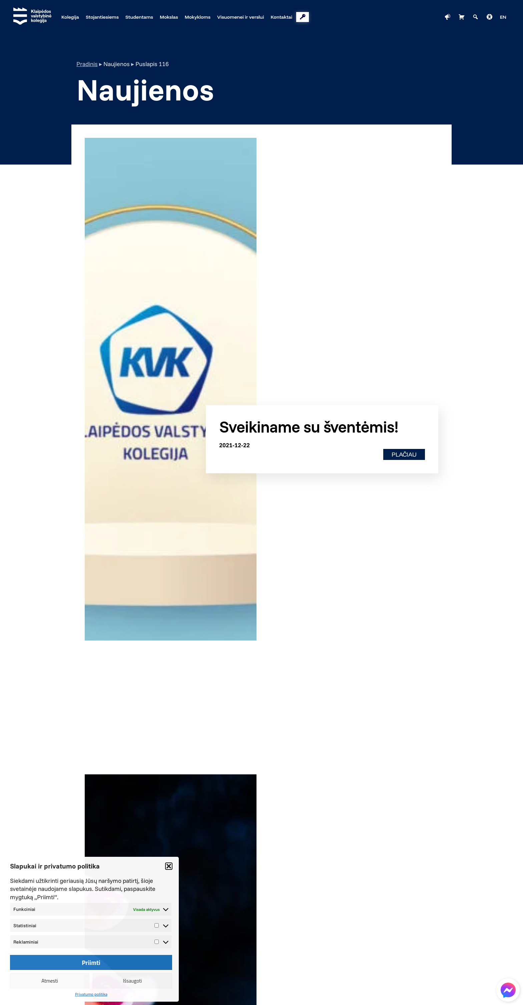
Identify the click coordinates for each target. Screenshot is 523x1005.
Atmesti (49, 981)
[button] (168, 866)
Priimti (91, 962)
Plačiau (404, 454)
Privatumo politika (91, 994)
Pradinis (87, 64)
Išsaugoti (132, 981)
